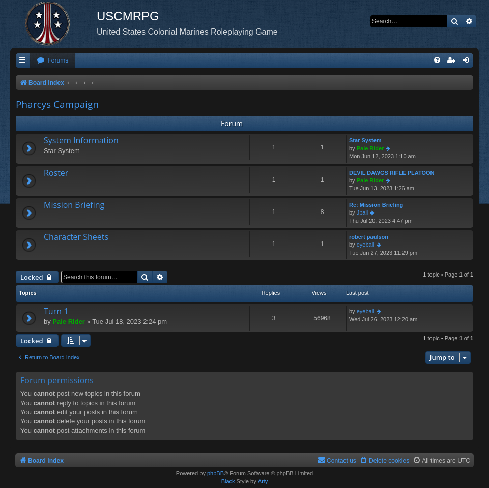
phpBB (215, 473)
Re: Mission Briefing (376, 205)
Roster (56, 172)
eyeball (366, 244)
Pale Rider (370, 148)
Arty (263, 481)
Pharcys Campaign (57, 104)
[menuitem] (52, 61)
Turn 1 (56, 311)
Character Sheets (76, 236)
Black (228, 481)
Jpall (362, 212)
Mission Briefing (74, 204)
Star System (365, 140)
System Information (81, 140)
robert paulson (368, 237)
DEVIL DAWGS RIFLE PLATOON (391, 173)
